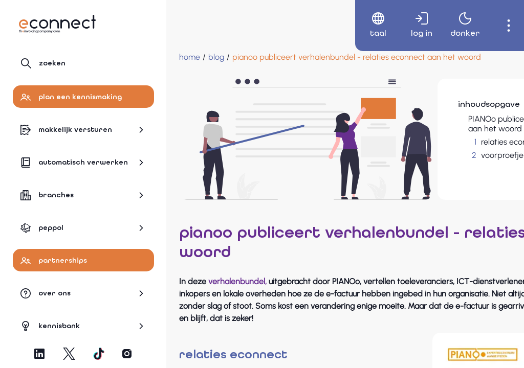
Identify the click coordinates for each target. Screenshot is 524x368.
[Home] (189, 57)
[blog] (216, 57)
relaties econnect (429, 142)
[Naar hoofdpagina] (57, 24)
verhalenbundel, (237, 261)
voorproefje (419, 155)
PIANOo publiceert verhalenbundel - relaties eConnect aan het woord (447, 123)
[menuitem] (366, 25)
